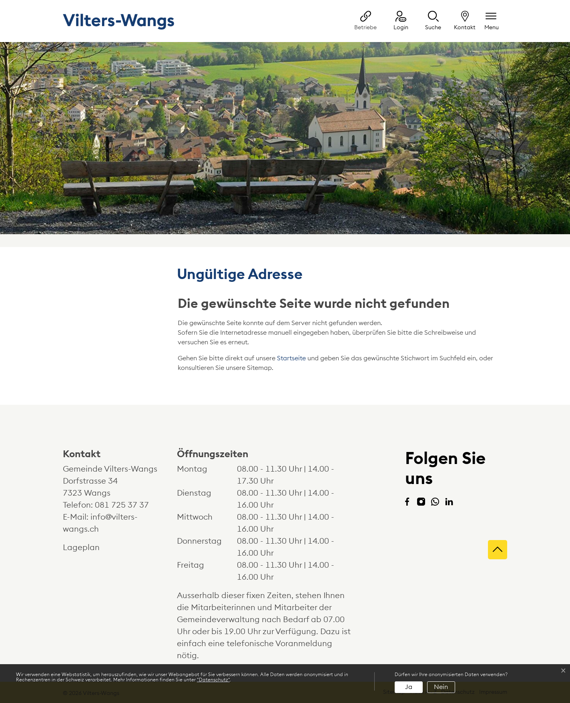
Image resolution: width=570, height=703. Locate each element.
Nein (441, 687)
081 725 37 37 (122, 505)
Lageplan (88, 548)
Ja (408, 687)
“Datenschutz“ (213, 679)
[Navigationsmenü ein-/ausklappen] (491, 21)
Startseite (291, 358)
